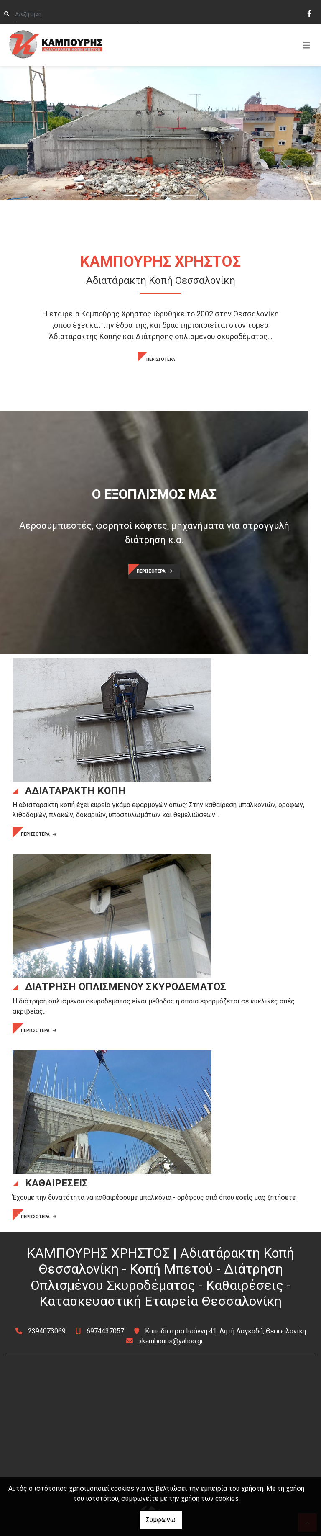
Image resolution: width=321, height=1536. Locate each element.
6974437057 (105, 1331)
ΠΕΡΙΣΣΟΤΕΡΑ (160, 359)
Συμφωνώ (161, 1520)
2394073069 (47, 1331)
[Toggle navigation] (306, 45)
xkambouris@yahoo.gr (171, 1341)
